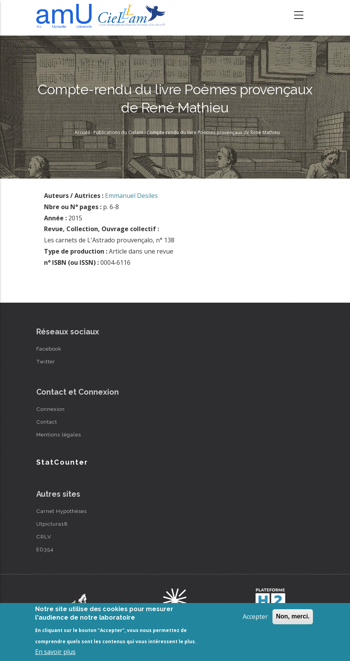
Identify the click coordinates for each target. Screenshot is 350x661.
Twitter (45, 361)
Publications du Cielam (118, 132)
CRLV (43, 536)
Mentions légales (58, 434)
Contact (46, 422)
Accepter (255, 616)
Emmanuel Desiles (131, 195)
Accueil (82, 132)
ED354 (45, 549)
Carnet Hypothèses (61, 511)
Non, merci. (292, 616)
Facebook (48, 349)
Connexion (50, 409)
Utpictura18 (52, 524)
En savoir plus (55, 651)
